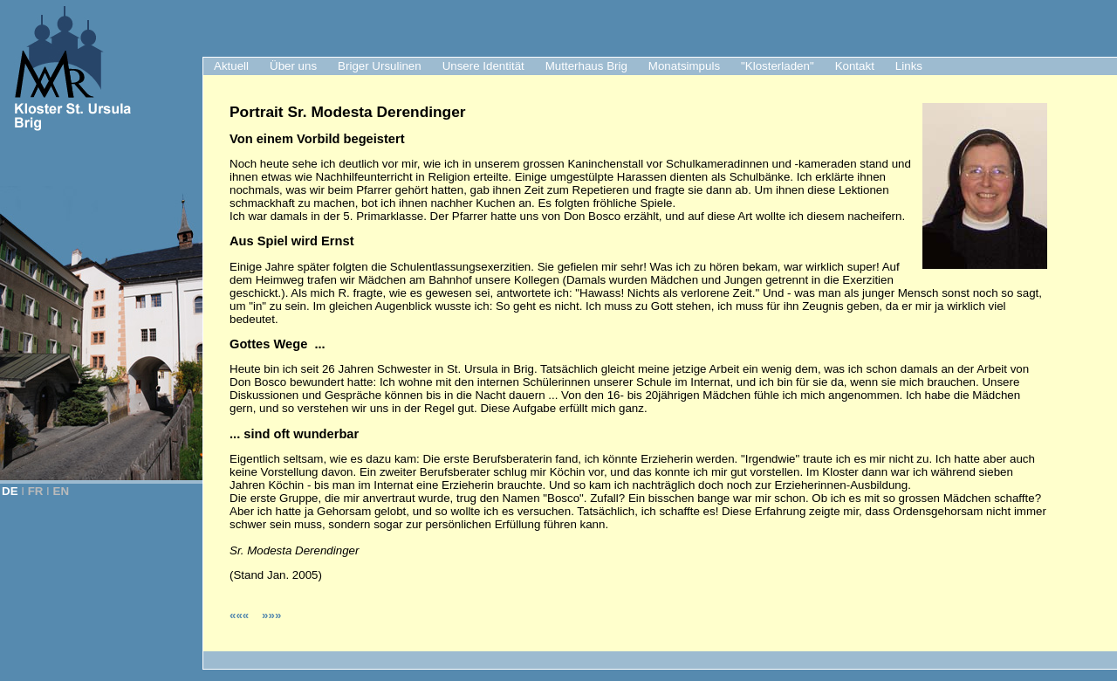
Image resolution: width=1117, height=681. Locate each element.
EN (61, 491)
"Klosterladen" (777, 65)
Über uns (293, 65)
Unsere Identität (483, 65)
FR (36, 491)
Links (908, 65)
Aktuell (231, 65)
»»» (271, 615)
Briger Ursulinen (379, 65)
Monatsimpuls (684, 65)
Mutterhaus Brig (586, 65)
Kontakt (854, 65)
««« (241, 615)
